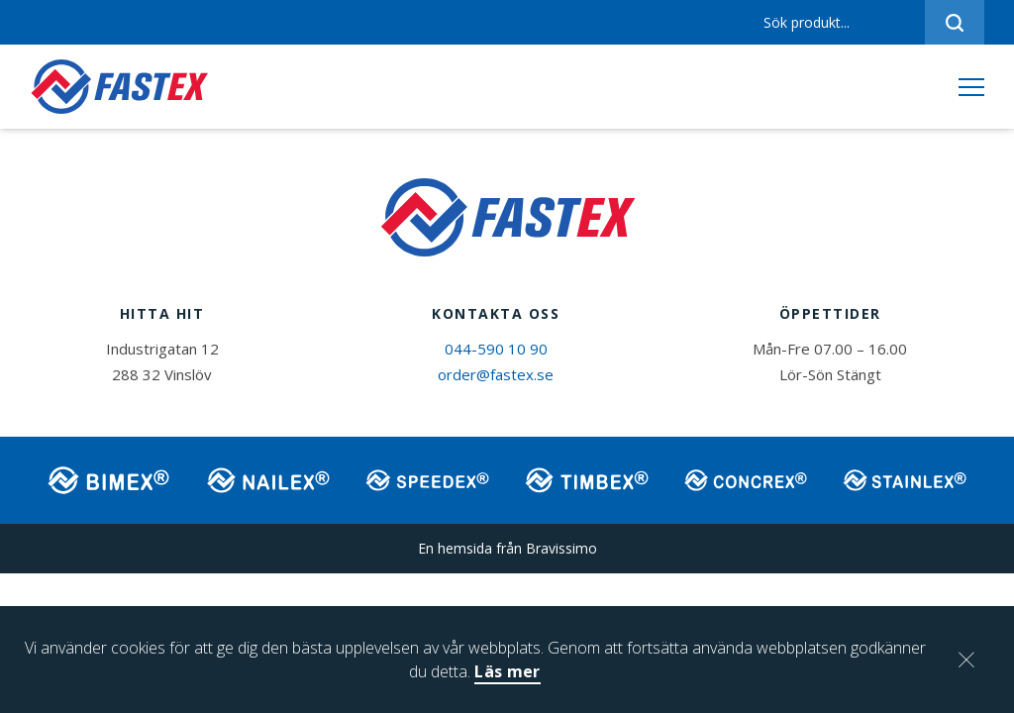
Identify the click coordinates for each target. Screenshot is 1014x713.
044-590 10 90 (496, 348)
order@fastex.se (496, 374)
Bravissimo (561, 548)
